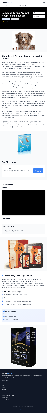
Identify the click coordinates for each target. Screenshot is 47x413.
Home (3, 5)
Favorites (4, 389)
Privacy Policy (5, 397)
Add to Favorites (39, 13)
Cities (7, 5)
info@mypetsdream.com (8, 395)
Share (36, 16)
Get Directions (38, 170)
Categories (4, 387)
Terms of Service (6, 400)
